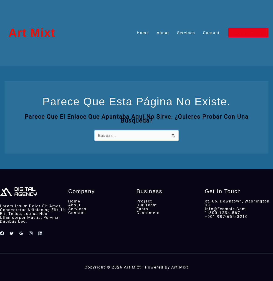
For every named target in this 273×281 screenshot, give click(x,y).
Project (144, 201)
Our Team (146, 205)
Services (186, 32)
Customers (148, 212)
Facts (142, 209)
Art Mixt (31, 32)
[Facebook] (2, 233)
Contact (211, 32)
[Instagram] (31, 233)
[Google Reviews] (21, 233)
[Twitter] (12, 233)
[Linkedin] (40, 233)
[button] (248, 32)
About (163, 32)
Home (143, 32)
